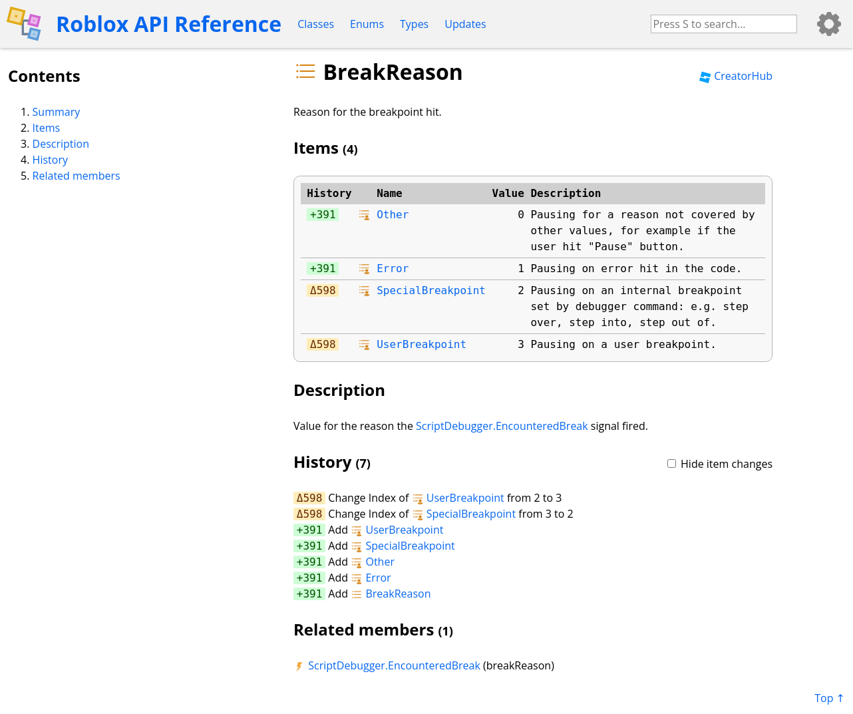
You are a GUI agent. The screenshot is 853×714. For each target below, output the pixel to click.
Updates (465, 24)
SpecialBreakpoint (431, 290)
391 (326, 214)
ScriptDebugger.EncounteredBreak (502, 426)
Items (47, 127)
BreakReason (390, 593)
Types (414, 24)
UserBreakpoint (421, 344)
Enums (367, 24)
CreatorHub (735, 76)
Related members (76, 175)
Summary (57, 111)
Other (393, 214)
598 (326, 290)
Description (61, 143)
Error (393, 268)
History (50, 159)
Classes (315, 24)
